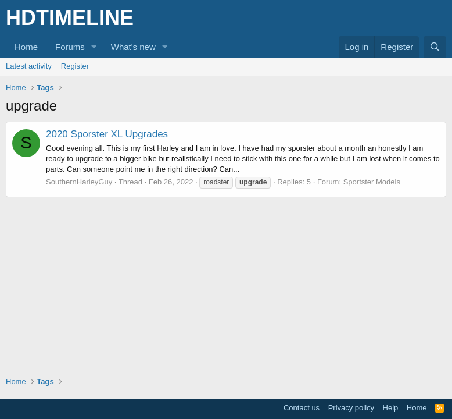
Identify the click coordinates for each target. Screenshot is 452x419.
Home (26, 47)
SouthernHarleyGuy (79, 181)
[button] (94, 47)
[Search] (435, 47)
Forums (70, 47)
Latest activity (29, 66)
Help (391, 407)
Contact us (302, 407)
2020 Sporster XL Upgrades (107, 134)
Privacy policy (351, 407)
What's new (133, 47)
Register (75, 66)
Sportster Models (371, 181)
